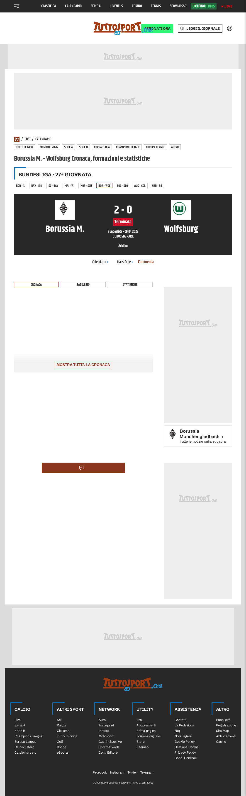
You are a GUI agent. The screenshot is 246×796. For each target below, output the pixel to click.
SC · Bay (53, 185)
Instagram (117, 772)
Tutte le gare (24, 147)
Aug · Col (140, 185)
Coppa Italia (102, 147)
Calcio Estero (24, 747)
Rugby (61, 725)
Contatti (180, 720)
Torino (137, 6)
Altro (175, 147)
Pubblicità (223, 720)
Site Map (222, 731)
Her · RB (157, 185)
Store (140, 742)
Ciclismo (63, 731)
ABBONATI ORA (157, 28)
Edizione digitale (148, 736)
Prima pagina (146, 731)
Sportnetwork (109, 747)
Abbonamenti (146, 725)
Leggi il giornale (203, 28)
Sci (59, 720)
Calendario (73, 6)
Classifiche (125, 262)
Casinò (200, 6)
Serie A (96, 6)
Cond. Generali (186, 758)
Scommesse (178, 6)
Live (228, 6)
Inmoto (104, 731)
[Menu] (17, 6)
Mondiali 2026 (49, 147)
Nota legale (183, 736)
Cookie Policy (185, 742)
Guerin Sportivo (110, 742)
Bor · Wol (104, 185)
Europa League (155, 147)
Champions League (128, 147)
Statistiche (130, 284)
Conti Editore (108, 752)
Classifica (48, 6)
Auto (102, 720)
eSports (62, 752)
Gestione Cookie (187, 747)
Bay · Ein (36, 185)
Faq (177, 731)
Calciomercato (25, 752)
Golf (60, 742)
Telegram (146, 772)
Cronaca (36, 284)
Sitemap (142, 747)
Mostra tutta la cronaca (83, 365)
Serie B (83, 147)
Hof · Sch (86, 185)
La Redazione (184, 725)
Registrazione (226, 725)
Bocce (61, 747)
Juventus (116, 6)
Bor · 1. (20, 185)
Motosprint (106, 736)
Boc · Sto (122, 185)
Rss (139, 720)
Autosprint (106, 725)
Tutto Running (67, 736)
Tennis (156, 6)
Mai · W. (69, 185)
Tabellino (83, 284)
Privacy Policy (185, 752)
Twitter (132, 772)
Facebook (100, 772)
